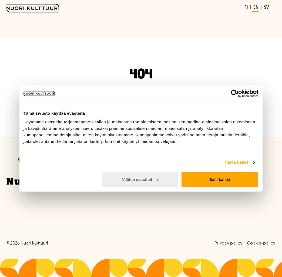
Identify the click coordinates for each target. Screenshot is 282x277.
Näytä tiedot (236, 162)
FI (246, 7)
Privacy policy (228, 243)
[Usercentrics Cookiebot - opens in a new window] (234, 94)
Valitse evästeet (140, 179)
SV (266, 7)
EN (255, 7)
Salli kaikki (219, 179)
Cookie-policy (261, 243)
